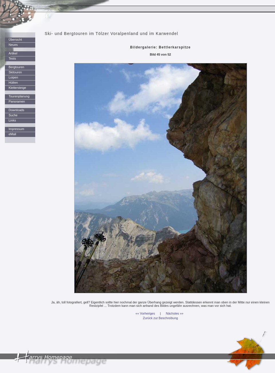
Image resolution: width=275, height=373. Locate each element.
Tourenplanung (19, 96)
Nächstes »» (174, 313)
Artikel (13, 53)
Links (12, 120)
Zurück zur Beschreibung (160, 318)
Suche (13, 115)
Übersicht (15, 39)
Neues (13, 44)
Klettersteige (17, 87)
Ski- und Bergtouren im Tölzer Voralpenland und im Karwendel (111, 33)
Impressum (16, 129)
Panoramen (17, 101)
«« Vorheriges (145, 313)
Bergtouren (16, 67)
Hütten (13, 82)
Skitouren (15, 72)
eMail (12, 134)
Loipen (13, 77)
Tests (12, 58)
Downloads (16, 110)
